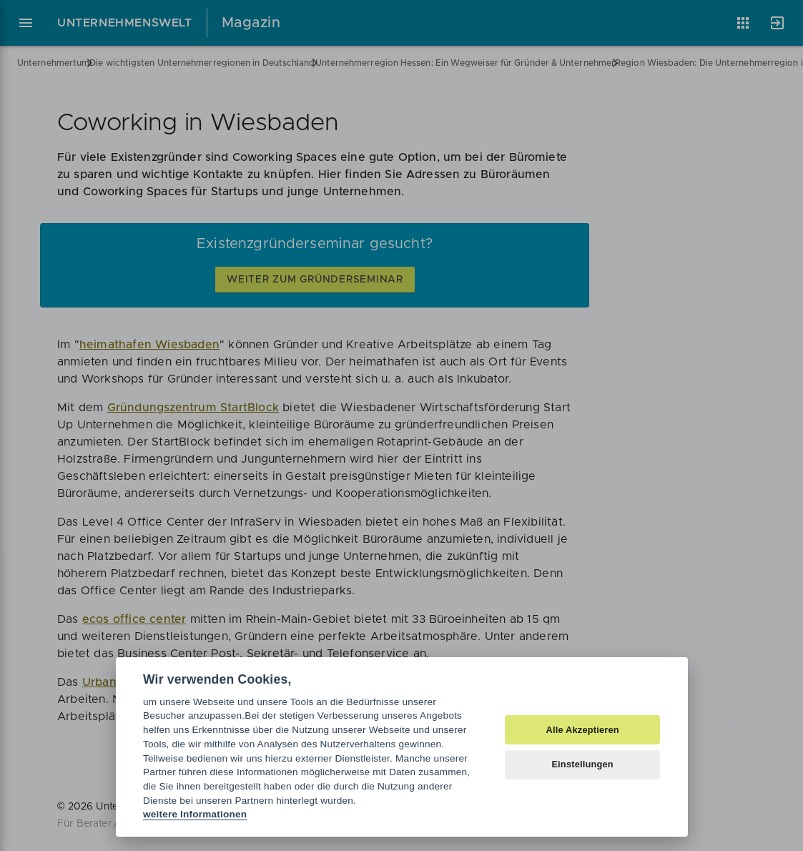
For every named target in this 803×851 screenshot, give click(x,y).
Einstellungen (582, 764)
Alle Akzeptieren (582, 729)
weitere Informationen (195, 814)
